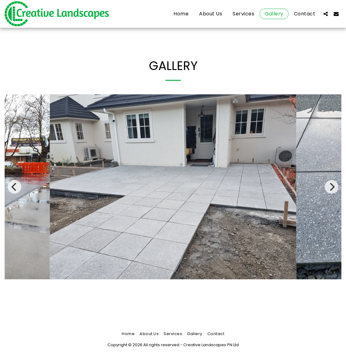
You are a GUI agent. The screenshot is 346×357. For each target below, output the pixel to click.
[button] (326, 13)
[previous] (14, 187)
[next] (331, 187)
